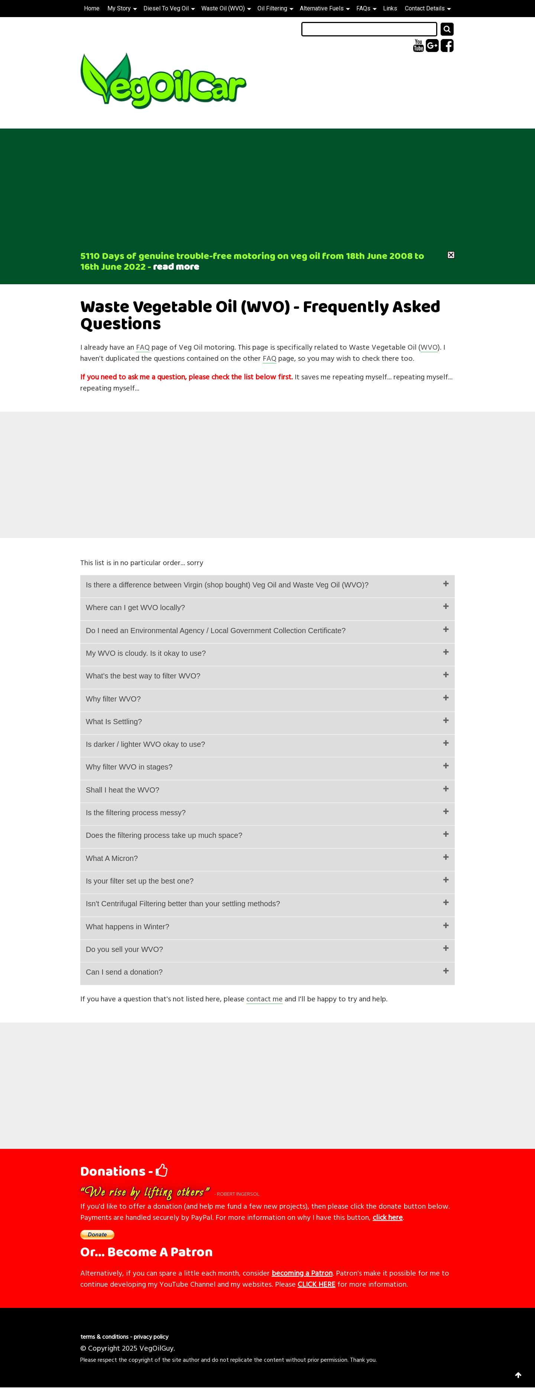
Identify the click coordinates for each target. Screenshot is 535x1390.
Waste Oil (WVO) (226, 8)
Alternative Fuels (325, 8)
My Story (122, 8)
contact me (264, 998)
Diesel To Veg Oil (169, 8)
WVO (429, 346)
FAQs (366, 8)
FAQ (143, 346)
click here (388, 1216)
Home (92, 8)
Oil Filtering (275, 8)
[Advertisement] (267, 184)
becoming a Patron (302, 1272)
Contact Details (428, 8)
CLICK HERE (316, 1283)
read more (176, 267)
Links (390, 8)
